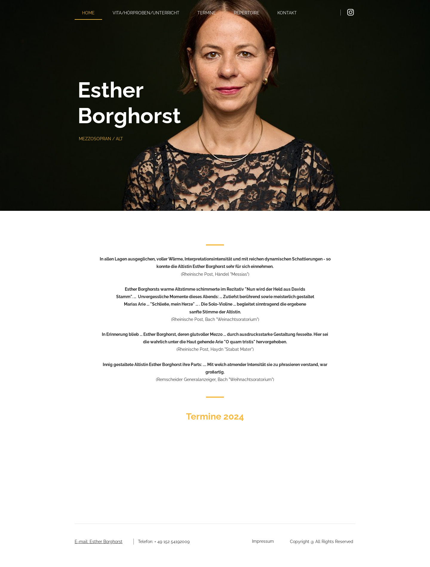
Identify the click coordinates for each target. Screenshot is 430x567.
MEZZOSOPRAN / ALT (101, 138)
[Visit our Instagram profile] (350, 12)
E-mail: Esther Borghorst (98, 541)
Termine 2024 (215, 416)
